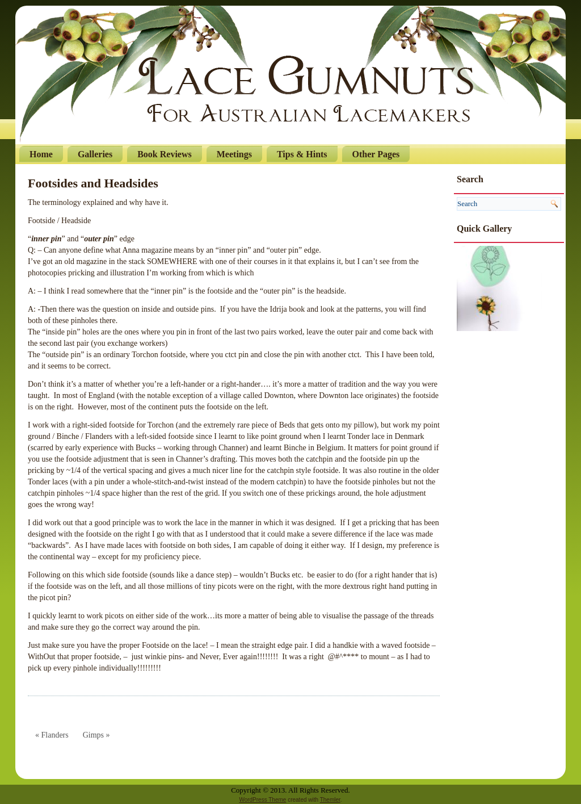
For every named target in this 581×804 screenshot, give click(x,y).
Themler (330, 800)
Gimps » (96, 735)
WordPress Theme (262, 800)
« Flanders (52, 735)
